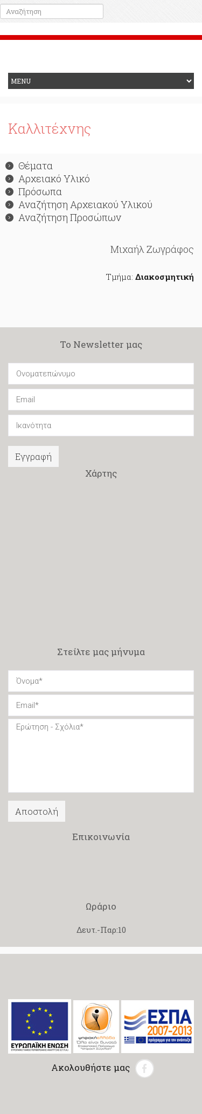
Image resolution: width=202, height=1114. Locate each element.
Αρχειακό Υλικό (47, 178)
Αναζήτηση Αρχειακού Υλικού (78, 204)
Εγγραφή (33, 456)
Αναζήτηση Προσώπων (63, 217)
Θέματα (29, 165)
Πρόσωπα (33, 191)
